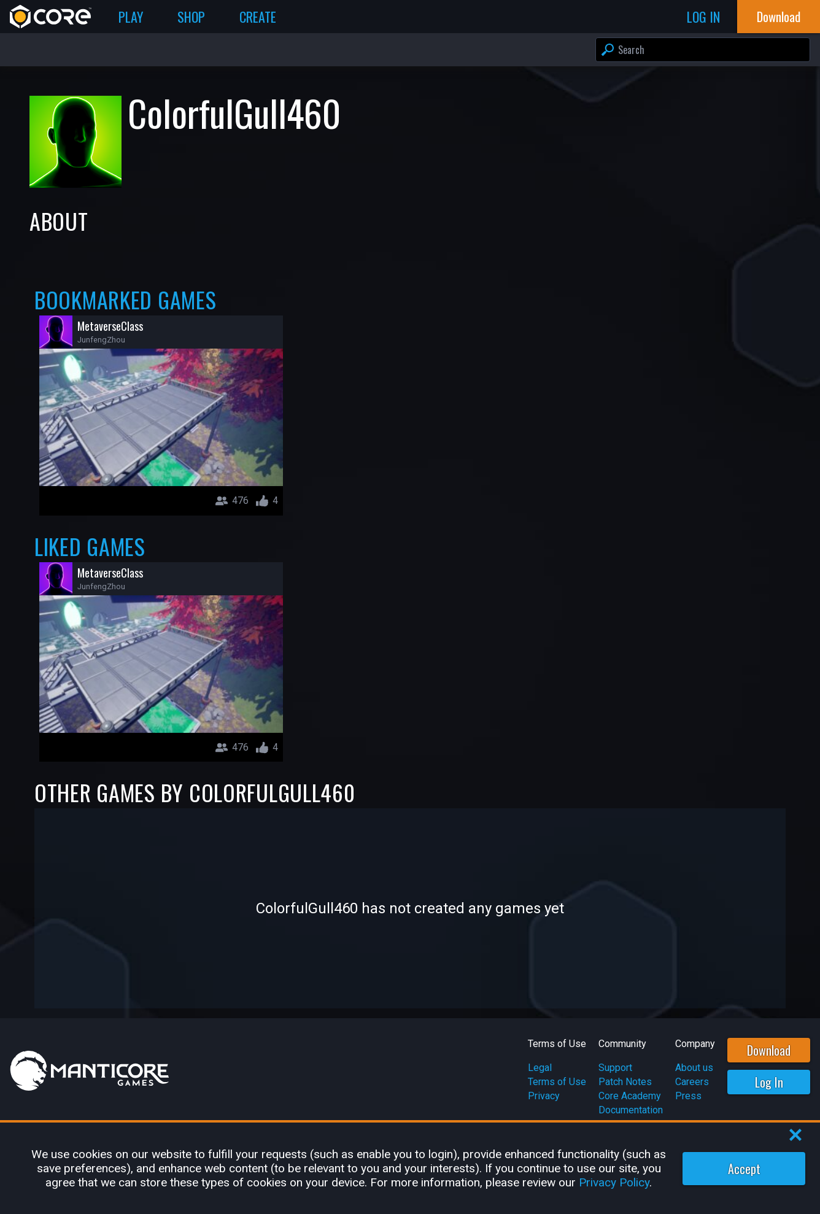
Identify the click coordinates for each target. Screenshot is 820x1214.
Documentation (630, 1110)
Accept (744, 1168)
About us (694, 1067)
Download (769, 1050)
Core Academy (629, 1096)
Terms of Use (557, 1082)
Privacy (544, 1096)
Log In (769, 1082)
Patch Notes (625, 1082)
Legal (540, 1067)
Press (688, 1096)
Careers (692, 1082)
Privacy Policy (614, 1182)
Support (615, 1067)
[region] (410, 1168)
